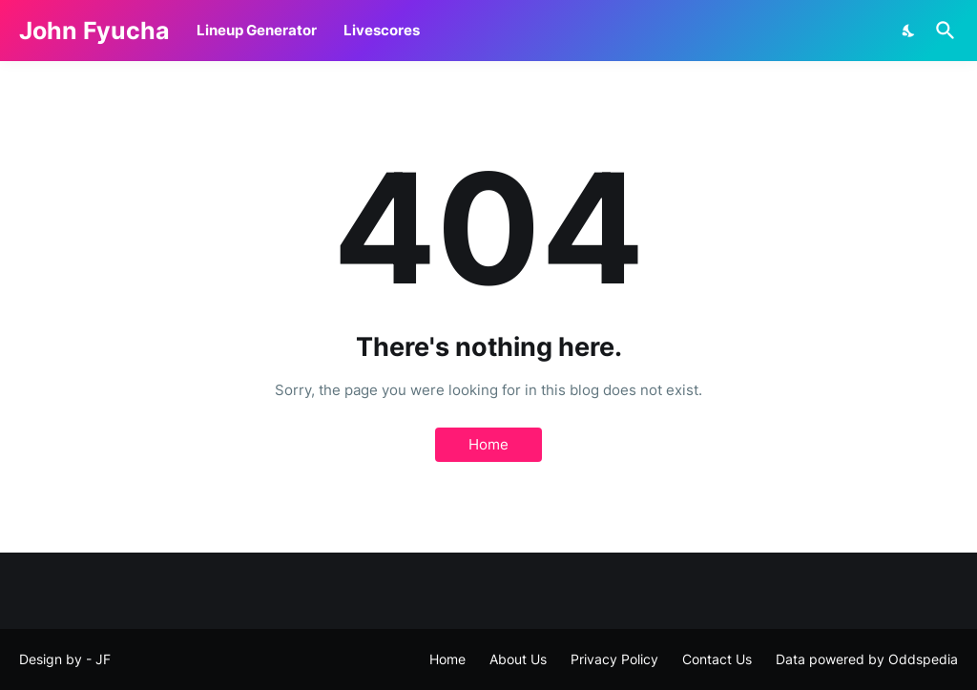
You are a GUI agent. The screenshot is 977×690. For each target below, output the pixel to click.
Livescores (381, 30)
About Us (518, 659)
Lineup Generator (257, 30)
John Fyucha (94, 30)
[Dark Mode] (909, 30)
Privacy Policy (614, 659)
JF (103, 659)
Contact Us (717, 659)
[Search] (941, 30)
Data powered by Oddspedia (867, 659)
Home (488, 444)
